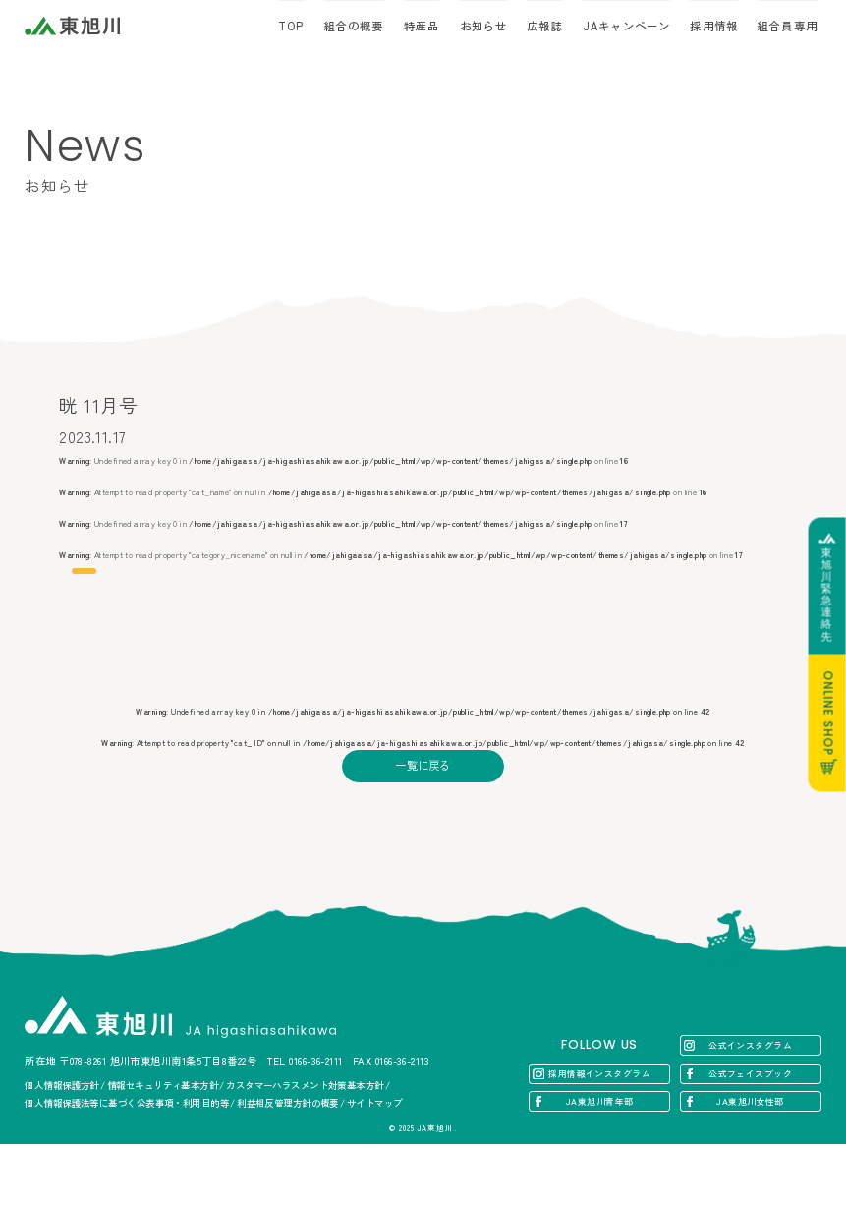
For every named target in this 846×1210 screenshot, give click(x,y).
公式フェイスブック (750, 1139)
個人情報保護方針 (62, 1151)
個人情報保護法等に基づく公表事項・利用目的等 (127, 1169)
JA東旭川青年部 (600, 1167)
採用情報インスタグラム (599, 1139)
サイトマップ (375, 1169)
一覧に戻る (423, 840)
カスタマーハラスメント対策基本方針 (305, 1151)
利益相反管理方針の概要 (288, 1169)
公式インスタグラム (750, 1111)
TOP (291, 25)
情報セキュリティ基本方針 (162, 1151)
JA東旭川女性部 (750, 1167)
